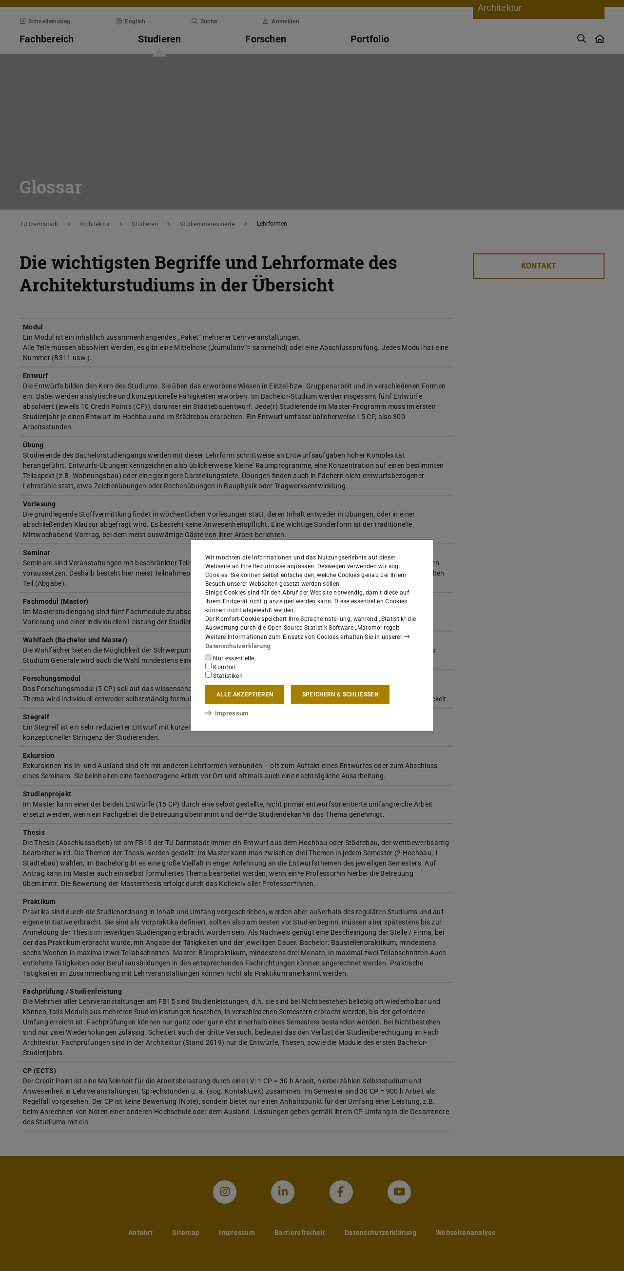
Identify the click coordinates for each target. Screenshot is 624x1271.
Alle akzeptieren (244, 694)
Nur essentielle (229, 658)
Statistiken (224, 675)
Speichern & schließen (340, 694)
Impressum (225, 712)
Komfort (220, 667)
